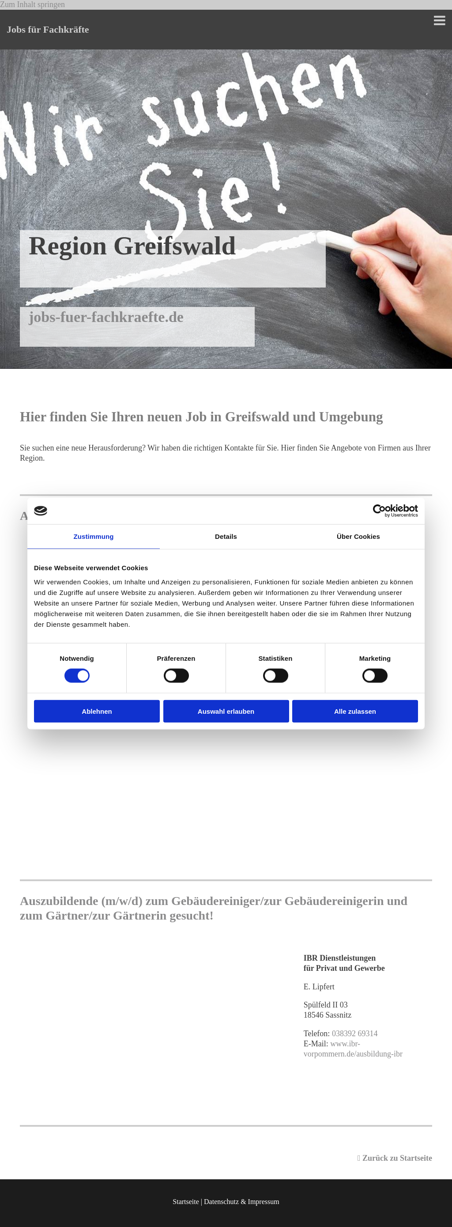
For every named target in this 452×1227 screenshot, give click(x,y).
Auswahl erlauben (226, 711)
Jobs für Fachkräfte (48, 29)
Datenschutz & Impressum (241, 1201)
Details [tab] (226, 536)
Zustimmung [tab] (94, 536)
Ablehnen (97, 711)
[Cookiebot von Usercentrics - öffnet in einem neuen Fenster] (379, 511)
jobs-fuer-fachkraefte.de (106, 317)
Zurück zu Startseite (395, 1158)
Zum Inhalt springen (32, 4)
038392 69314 (355, 1033)
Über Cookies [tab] (358, 536)
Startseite (186, 1201)
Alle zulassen (355, 711)
